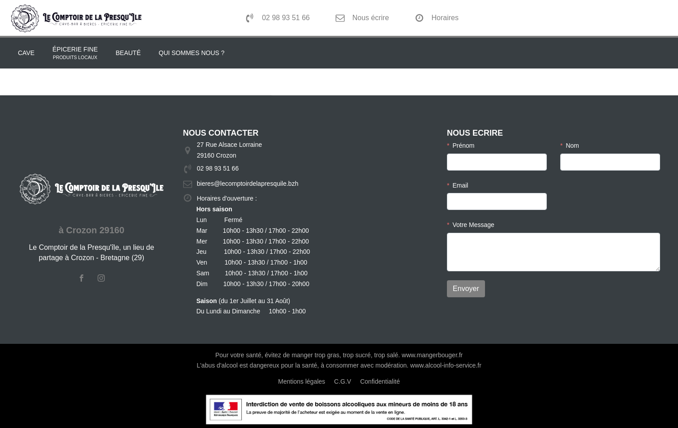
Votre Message (473, 224)
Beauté (128, 52)
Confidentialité (380, 381)
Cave (26, 52)
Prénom (463, 145)
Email (460, 185)
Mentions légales (301, 381)
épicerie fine (75, 54)
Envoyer (466, 288)
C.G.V (342, 381)
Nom (572, 145)
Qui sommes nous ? (191, 52)
